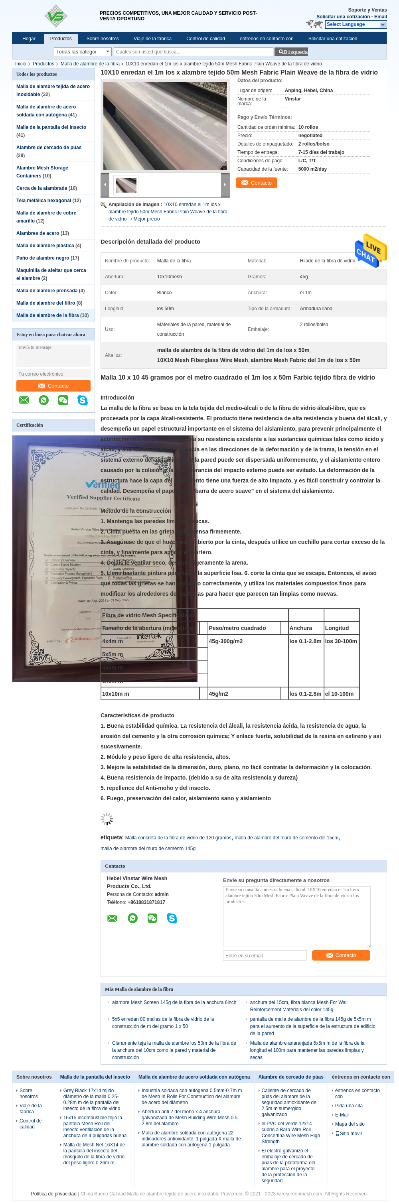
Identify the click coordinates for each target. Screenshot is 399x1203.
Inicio (20, 64)
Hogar (29, 38)
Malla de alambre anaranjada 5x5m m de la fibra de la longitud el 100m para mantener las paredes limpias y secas (307, 1050)
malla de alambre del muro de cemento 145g (148, 848)
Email (380, 17)
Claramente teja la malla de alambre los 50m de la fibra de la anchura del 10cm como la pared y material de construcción (174, 1050)
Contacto (53, 386)
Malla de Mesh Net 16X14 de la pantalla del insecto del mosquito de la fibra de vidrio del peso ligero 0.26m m (94, 1154)
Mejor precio (147, 219)
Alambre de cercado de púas (48, 147)
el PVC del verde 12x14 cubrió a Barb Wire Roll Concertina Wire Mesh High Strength (291, 1132)
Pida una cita (349, 1105)
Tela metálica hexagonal (43, 200)
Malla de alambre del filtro (45, 303)
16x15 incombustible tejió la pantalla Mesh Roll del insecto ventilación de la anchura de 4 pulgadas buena (95, 1126)
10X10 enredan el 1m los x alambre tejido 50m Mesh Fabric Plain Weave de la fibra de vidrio (168, 212)
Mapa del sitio (350, 1124)
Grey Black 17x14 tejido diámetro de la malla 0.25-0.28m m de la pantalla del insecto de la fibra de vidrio (91, 1099)
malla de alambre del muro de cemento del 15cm (286, 838)
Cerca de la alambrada (41, 188)
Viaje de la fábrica (153, 38)
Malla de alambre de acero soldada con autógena (194, 1077)
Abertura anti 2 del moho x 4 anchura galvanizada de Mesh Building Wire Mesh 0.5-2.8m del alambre (190, 1117)
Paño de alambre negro (42, 258)
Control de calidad (205, 38)
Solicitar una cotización (343, 17)
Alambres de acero (37, 233)
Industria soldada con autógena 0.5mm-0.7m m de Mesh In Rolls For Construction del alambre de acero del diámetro (192, 1096)
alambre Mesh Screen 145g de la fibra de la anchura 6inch (174, 1002)
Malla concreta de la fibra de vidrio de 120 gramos (178, 838)
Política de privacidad (54, 1194)
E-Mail (342, 1115)
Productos (61, 38)
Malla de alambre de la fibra (90, 64)
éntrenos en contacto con (267, 38)
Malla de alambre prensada (46, 290)
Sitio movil (348, 1133)
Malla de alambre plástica (45, 245)
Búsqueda (296, 52)
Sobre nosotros (103, 38)
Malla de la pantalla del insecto (51, 127)
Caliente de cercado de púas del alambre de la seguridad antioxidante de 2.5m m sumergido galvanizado (289, 1102)
